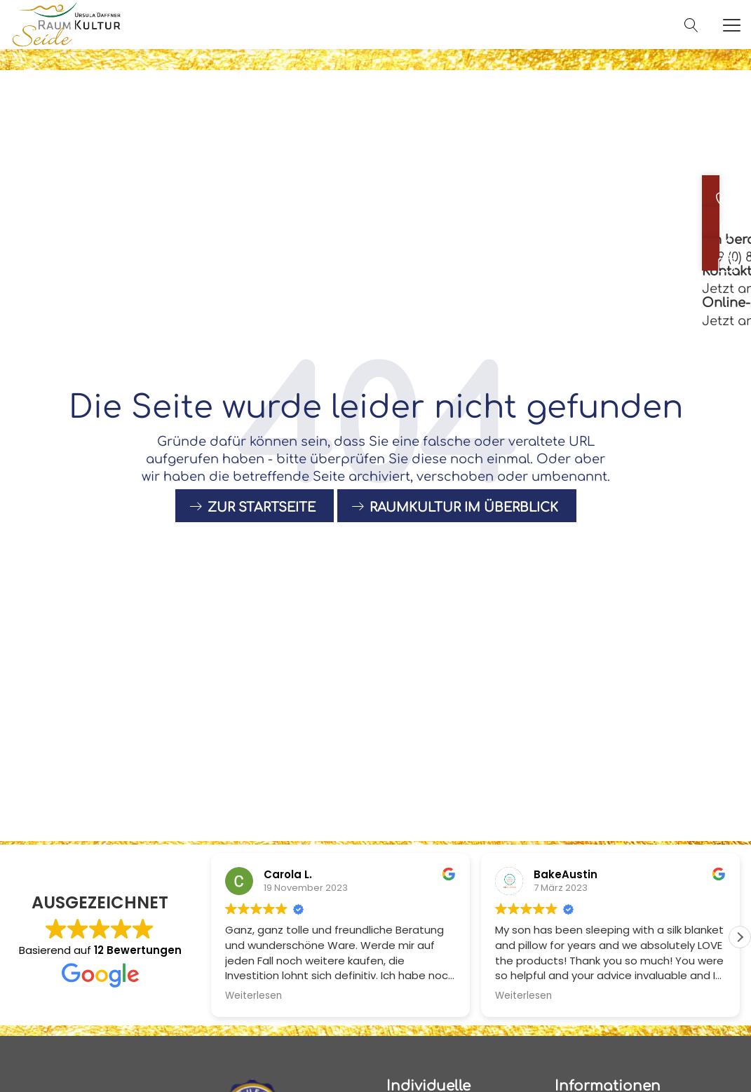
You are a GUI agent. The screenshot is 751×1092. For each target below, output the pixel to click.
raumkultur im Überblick (464, 524)
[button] (739, 937)
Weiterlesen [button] (253, 996)
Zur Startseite (262, 524)
